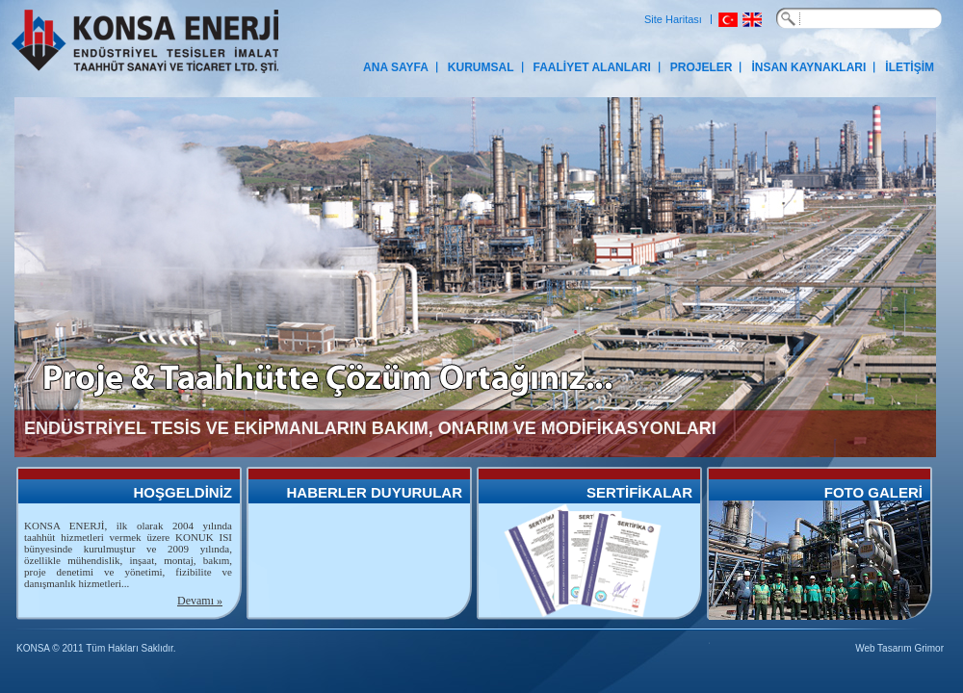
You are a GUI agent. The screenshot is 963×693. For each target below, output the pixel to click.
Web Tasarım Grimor (899, 648)
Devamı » (199, 600)
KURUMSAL (481, 67)
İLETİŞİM (909, 67)
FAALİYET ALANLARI (592, 67)
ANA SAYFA (396, 67)
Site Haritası (673, 19)
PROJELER (701, 67)
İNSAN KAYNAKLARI (808, 67)
